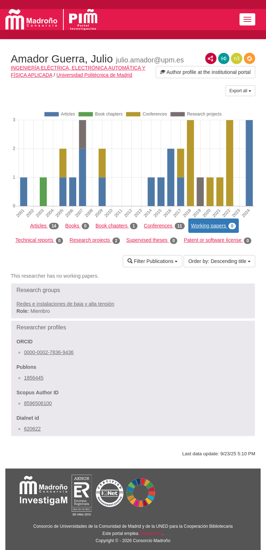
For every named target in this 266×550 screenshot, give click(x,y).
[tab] (133, 290)
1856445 (34, 378)
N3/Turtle (236, 58)
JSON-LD (223, 58)
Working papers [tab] (213, 226)
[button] (133, 290)
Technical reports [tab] (39, 240)
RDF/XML (211, 58)
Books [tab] (77, 226)
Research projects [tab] (94, 240)
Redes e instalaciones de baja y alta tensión (65, 304)
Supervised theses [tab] (152, 240)
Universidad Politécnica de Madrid (94, 75)
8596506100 (38, 403)
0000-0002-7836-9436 (49, 352)
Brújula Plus (151, 533)
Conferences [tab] (164, 226)
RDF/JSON (249, 58)
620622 (32, 429)
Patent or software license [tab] (217, 240)
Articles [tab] (44, 226)
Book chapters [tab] (116, 226)
